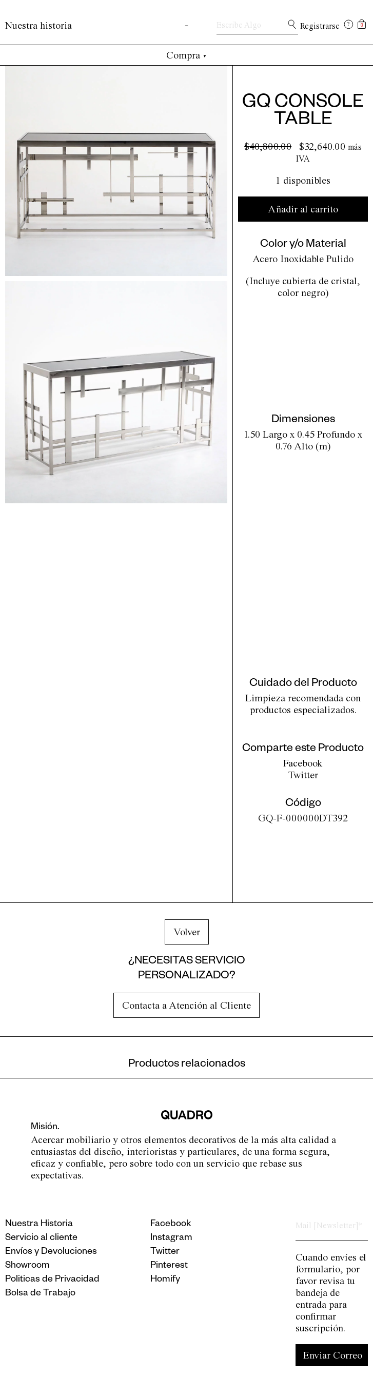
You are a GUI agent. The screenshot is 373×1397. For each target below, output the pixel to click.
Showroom (27, 1266)
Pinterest (169, 1266)
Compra (186, 55)
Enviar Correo (332, 1355)
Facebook (303, 763)
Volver (186, 932)
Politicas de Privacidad (52, 1280)
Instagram (171, 1238)
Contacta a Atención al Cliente (186, 1005)
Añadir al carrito (303, 209)
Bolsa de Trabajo (40, 1294)
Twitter (303, 775)
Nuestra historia (38, 25)
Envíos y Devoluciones (51, 1252)
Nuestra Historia (39, 1224)
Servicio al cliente (41, 1238)
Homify (165, 1280)
